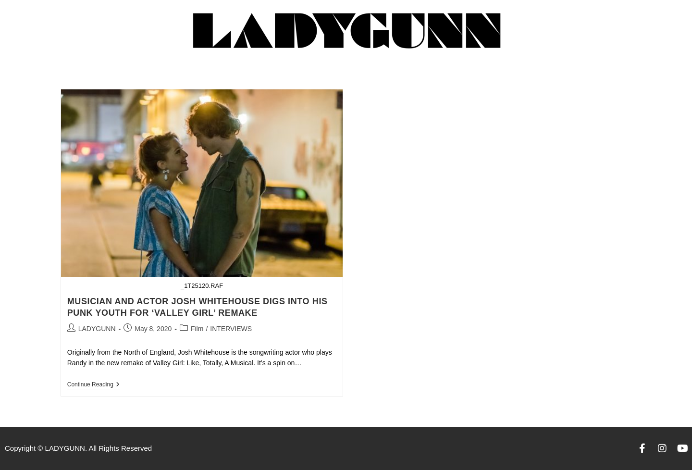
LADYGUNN (97, 329)
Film (197, 329)
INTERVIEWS (231, 329)
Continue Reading (93, 384)
